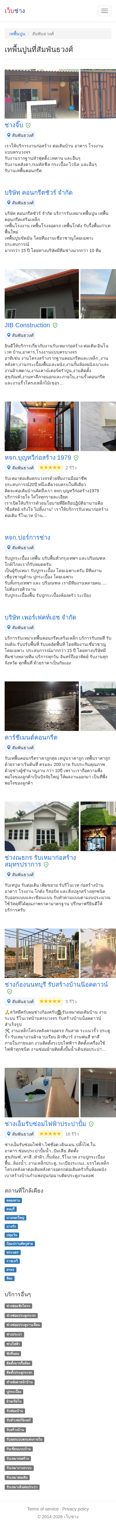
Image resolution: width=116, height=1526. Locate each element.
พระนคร (12, 1252)
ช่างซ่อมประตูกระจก (21, 1315)
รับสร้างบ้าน (15, 1430)
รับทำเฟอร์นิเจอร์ (18, 1420)
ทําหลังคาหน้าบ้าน (19, 1382)
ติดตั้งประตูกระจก (19, 1373)
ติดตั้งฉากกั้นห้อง (18, 1363)
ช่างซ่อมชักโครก (18, 1306)
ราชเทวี (12, 1261)
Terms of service (43, 1508)
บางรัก (11, 1226)
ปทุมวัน (11, 1235)
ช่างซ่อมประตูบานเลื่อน (23, 1325)
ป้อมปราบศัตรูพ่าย (19, 1244)
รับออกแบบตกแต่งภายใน (24, 1439)
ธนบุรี (10, 1209)
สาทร (10, 1270)
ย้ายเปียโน (13, 1401)
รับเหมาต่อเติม (17, 1477)
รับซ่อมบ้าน (14, 1411)
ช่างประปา (14, 1334)
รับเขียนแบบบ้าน (18, 1449)
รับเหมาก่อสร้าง (17, 1458)
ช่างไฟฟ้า (13, 1344)
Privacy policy (75, 1508)
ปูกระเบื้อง (13, 1391)
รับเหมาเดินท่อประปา (21, 1487)
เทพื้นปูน (17, 33)
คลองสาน (13, 1200)
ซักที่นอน (12, 1353)
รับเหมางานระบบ (19, 1468)
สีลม (9, 1278)
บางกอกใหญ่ (15, 1217)
